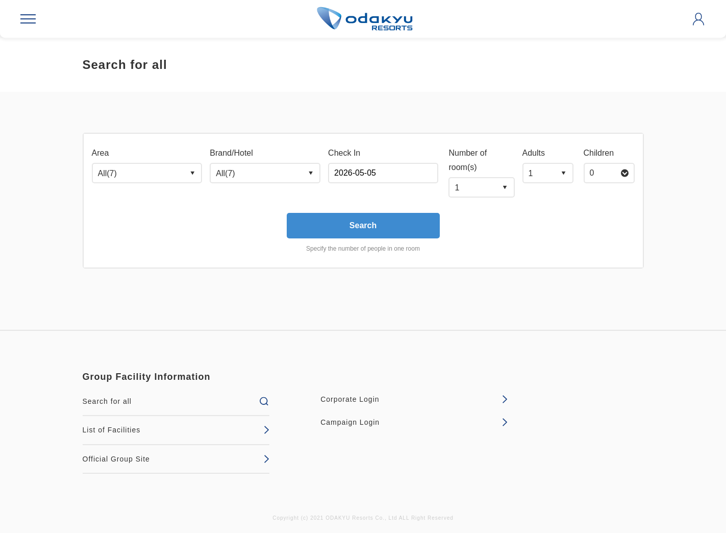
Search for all (176, 401)
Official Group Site (176, 459)
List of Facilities (176, 430)
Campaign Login (414, 422)
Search (363, 225)
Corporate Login (414, 399)
